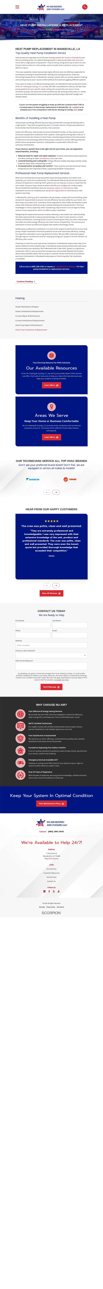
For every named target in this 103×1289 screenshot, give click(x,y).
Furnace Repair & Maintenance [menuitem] (27, 316)
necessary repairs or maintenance (59, 188)
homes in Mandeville (73, 57)
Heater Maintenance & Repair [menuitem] (27, 307)
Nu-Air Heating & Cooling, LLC (29, 86)
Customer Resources (51, 873)
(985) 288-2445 (56, 831)
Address (18, 641)
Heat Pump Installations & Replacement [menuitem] (31, 330)
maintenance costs (46, 158)
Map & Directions (51, 858)
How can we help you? (24, 661)
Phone (17, 631)
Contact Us (51, 881)
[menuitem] (42, 907)
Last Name (56, 621)
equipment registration (55, 190)
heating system (33, 197)
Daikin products (47, 219)
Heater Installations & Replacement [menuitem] (29, 311)
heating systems (55, 57)
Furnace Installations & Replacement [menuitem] (29, 320)
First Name (19, 621)
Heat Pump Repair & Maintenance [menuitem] (28, 325)
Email (54, 631)
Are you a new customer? (25, 651)
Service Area (51, 877)
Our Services (51, 869)
